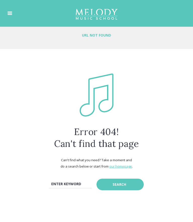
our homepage (120, 166)
